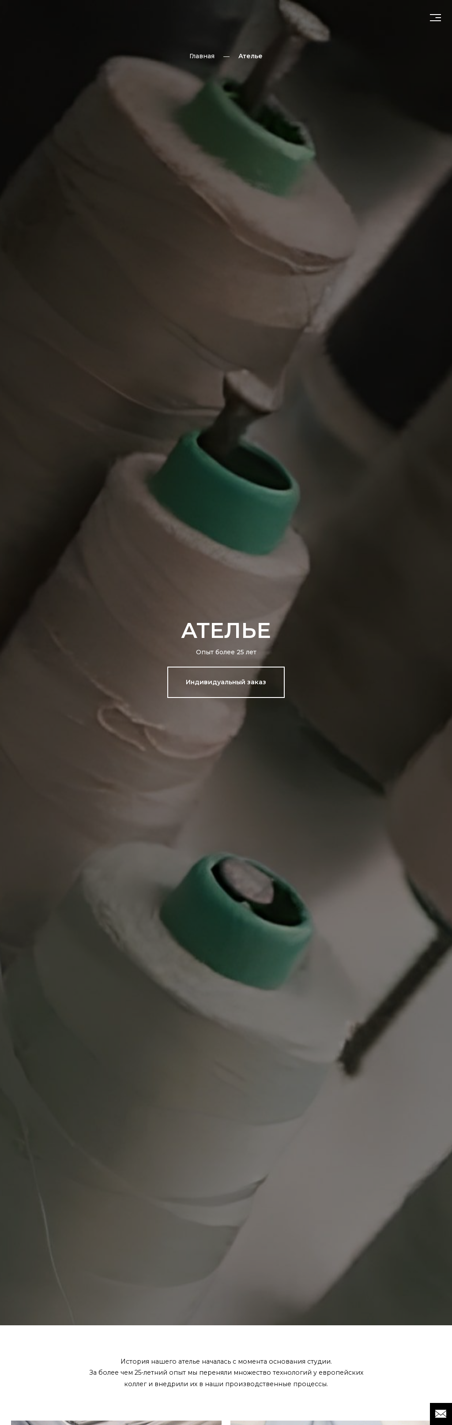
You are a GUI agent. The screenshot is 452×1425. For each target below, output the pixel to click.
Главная (202, 56)
